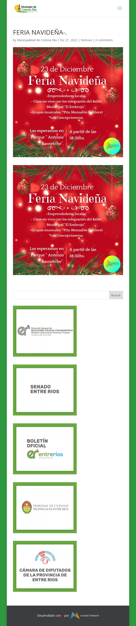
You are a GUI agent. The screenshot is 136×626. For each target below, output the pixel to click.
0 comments (104, 40)
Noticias (86, 40)
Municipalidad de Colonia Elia (37, 40)
